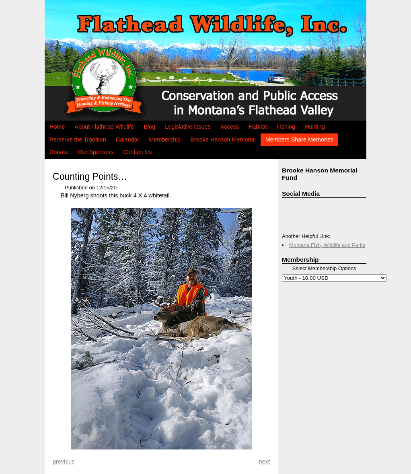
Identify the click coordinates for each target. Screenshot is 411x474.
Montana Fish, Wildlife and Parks (327, 245)
